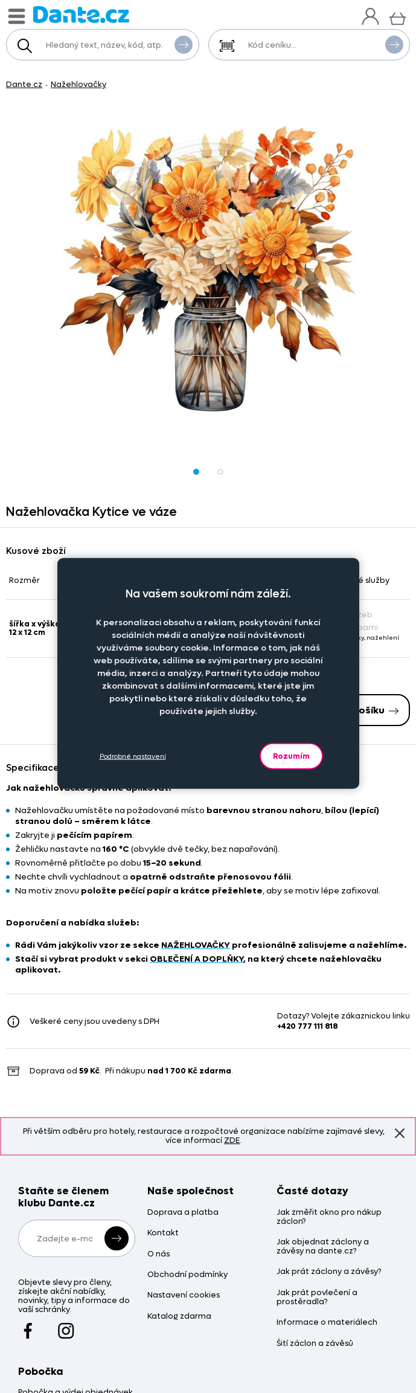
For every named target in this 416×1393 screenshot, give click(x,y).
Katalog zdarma (179, 1316)
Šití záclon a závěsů (315, 1343)
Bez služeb (347, 615)
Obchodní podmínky (187, 1274)
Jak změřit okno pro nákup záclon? (329, 1217)
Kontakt (163, 1233)
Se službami (349, 627)
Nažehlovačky (78, 84)
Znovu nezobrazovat (400, 1133)
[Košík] (397, 17)
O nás (158, 1254)
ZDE (232, 1140)
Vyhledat (183, 44)
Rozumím (291, 756)
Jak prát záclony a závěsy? (329, 1271)
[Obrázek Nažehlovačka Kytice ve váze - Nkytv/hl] (208, 269)
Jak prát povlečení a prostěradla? (317, 1297)
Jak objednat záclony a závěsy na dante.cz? (323, 1247)
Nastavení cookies (183, 1295)
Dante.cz (24, 84)
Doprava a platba (183, 1212)
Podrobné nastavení (133, 756)
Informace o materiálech (327, 1322)
